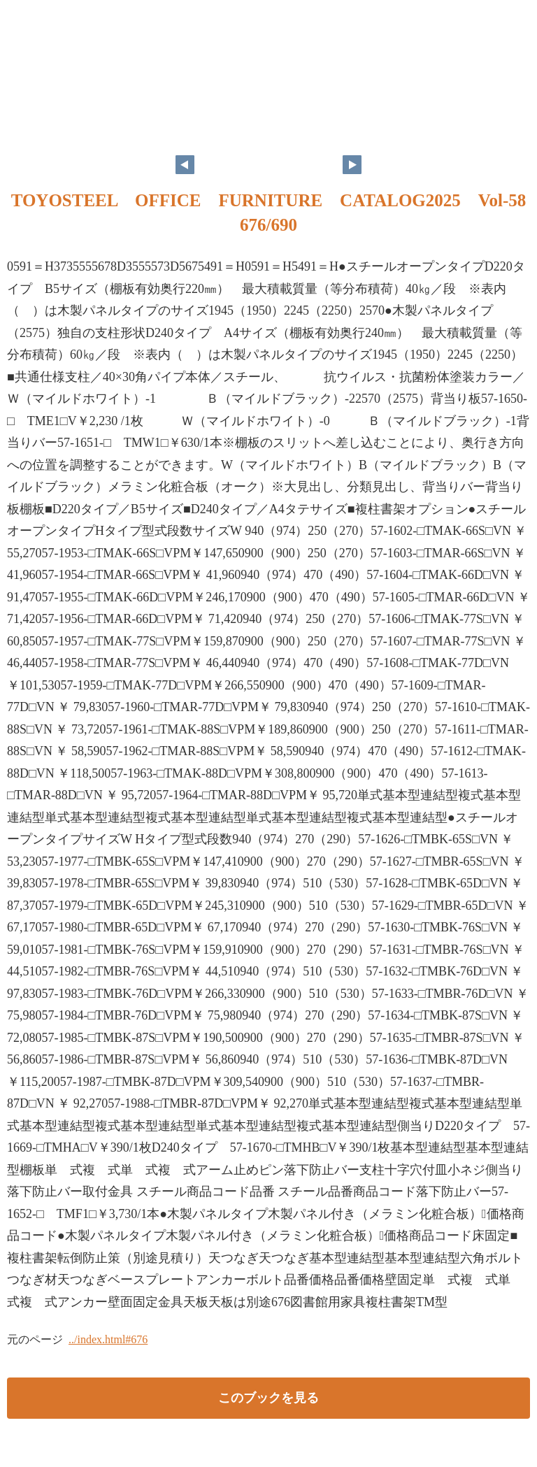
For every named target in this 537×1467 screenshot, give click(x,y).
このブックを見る (268, 1398)
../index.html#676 (108, 1339)
